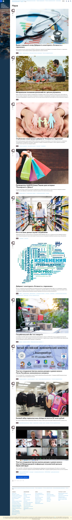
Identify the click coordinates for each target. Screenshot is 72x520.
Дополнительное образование (28, 502)
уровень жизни (26, 295)
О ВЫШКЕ (14, 491)
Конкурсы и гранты (38, 501)
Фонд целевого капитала (15, 502)
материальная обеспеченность (39, 471)
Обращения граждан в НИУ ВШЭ (17, 501)
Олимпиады (25, 495)
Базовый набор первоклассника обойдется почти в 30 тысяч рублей (40, 418)
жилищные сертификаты (22, 379)
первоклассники (35, 422)
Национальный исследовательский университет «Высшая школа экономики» (23, 487)
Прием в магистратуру (27, 499)
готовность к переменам (23, 146)
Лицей (25, 493)
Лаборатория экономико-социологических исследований (37, 341)
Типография (48, 497)
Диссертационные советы (39, 497)
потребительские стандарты (31, 193)
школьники (47, 422)
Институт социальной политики (47, 53)
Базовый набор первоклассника (24, 422)
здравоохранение (26, 53)
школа (44, 422)
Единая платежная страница (16, 512)
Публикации (3, 15)
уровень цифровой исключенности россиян (45, 379)
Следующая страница (22, 477)
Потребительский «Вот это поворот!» (29, 334)
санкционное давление (31, 379)
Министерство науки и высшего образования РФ (63, 494)
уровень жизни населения (55, 471)
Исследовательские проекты (39, 494)
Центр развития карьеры (27, 503)
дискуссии (20, 341)
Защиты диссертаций (38, 498)
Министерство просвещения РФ (63, 495)
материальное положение (40, 293)
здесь (55, 517)
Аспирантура (25, 501)
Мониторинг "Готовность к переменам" (3, 18)
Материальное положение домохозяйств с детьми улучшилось (38, 92)
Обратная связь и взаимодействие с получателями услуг (28, 508)
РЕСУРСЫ (48, 491)
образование (52, 293)
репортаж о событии (26, 341)
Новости (67, 487)
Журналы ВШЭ (49, 499)
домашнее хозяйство (22, 193)
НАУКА (36, 491)
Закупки (13, 499)
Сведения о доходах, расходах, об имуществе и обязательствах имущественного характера (16, 506)
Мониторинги (37, 495)
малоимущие (31, 471)
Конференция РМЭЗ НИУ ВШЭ (23, 471)
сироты (37, 379)
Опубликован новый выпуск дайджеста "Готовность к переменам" (39, 139)
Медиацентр (48, 498)
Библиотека (48, 493)
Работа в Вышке (14, 514)
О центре (3, 11)
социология (26, 238)
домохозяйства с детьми (31, 146)
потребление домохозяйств (41, 193)
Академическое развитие (39, 499)
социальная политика (19, 295)
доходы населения (26, 293)
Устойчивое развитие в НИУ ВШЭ (17, 495)
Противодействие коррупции (16, 503)
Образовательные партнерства (28, 506)
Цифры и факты (14, 493)
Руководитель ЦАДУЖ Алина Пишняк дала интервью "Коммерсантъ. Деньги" (35, 186)
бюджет (31, 422)
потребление (43, 146)
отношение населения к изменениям (61, 293)
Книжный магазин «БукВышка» (51, 495)
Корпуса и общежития (15, 498)
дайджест (20, 53)
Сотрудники (3, 13)
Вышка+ (25, 498)
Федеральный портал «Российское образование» (62, 497)
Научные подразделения (38, 487)
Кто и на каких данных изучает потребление (32, 232)
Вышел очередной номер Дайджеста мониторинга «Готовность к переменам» (39, 46)
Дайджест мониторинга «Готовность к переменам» (34, 286)
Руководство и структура (15, 494)
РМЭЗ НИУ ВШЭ (47, 471)
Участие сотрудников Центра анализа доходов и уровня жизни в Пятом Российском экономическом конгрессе (39, 372)
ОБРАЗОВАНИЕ (26, 491)
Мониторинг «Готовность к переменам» (36, 53)
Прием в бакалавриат (27, 497)
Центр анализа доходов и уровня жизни (59, 487)
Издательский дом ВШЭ (50, 494)
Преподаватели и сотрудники (16, 497)
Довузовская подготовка (27, 494)
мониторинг (38, 146)
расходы (47, 193)
